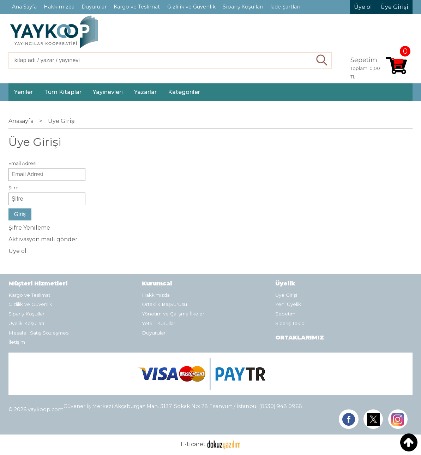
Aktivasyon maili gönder (43, 239)
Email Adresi (22, 163)
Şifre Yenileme (29, 227)
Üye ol (17, 251)
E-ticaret (193, 444)
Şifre (13, 187)
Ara (322, 60)
